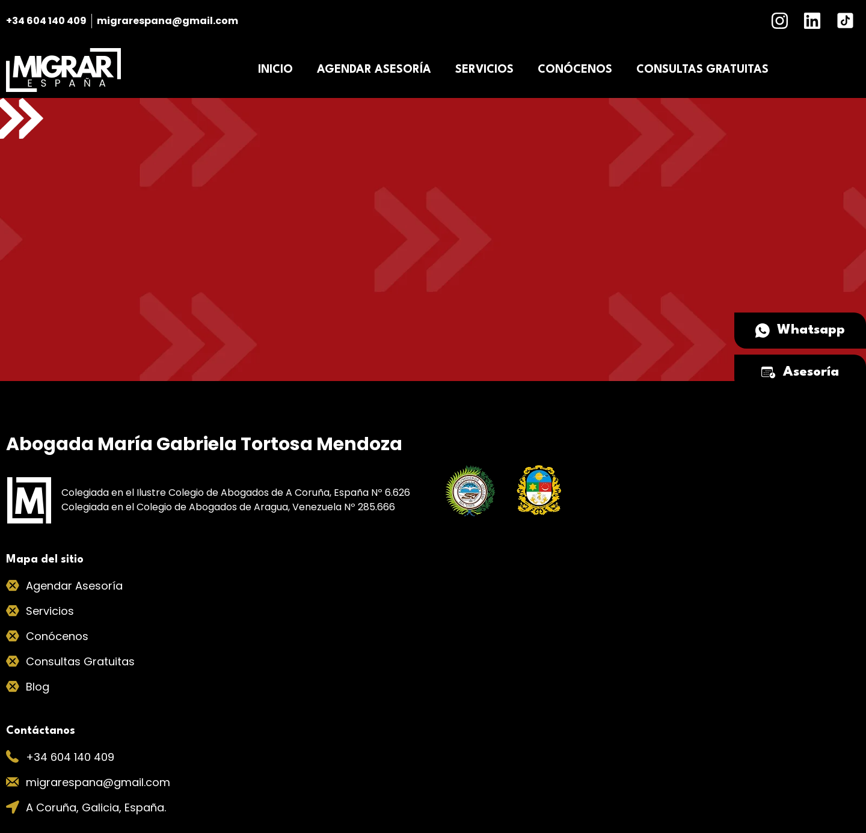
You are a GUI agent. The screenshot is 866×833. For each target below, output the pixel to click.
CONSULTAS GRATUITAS (702, 69)
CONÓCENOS (575, 69)
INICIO (275, 69)
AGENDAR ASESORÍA (374, 69)
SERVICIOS (484, 69)
